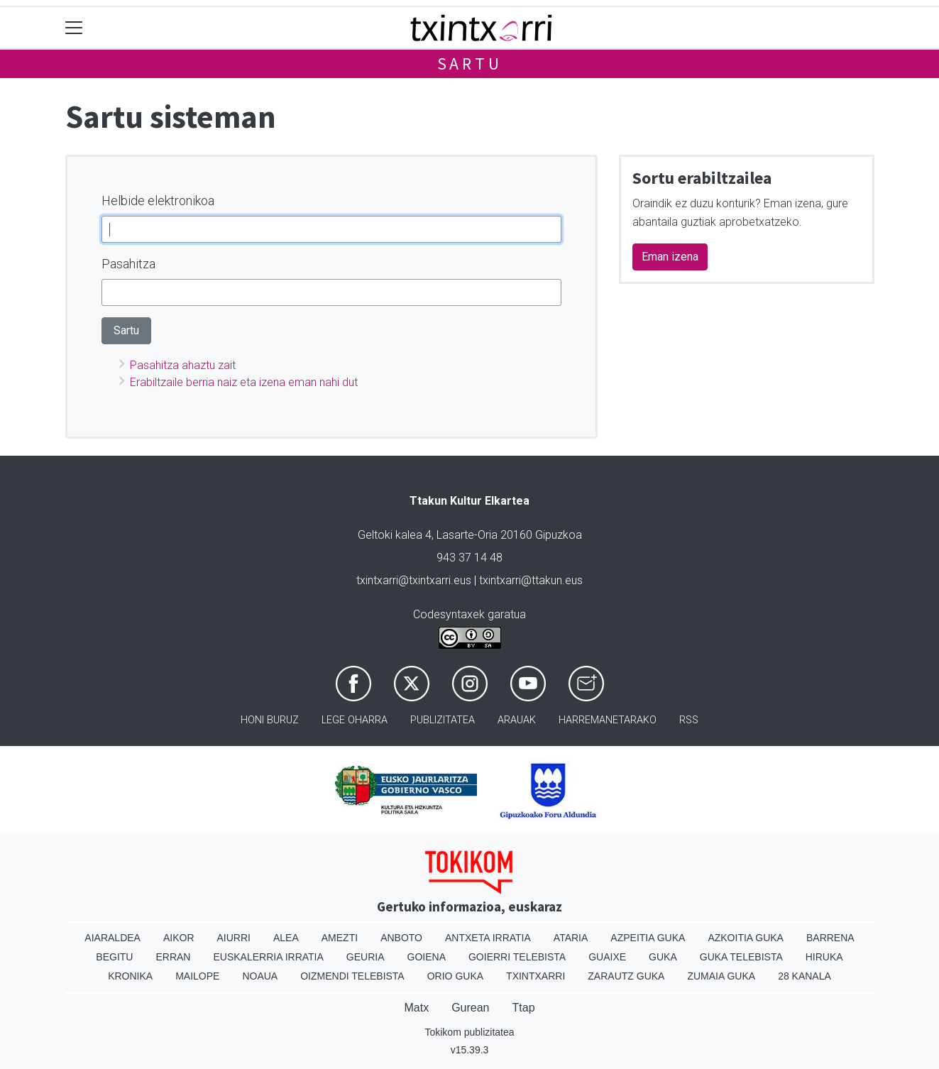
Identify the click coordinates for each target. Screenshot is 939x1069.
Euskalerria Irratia (268, 957)
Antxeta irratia (488, 937)
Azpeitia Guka (647, 937)
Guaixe (607, 957)
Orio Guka (455, 976)
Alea (286, 937)
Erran (172, 957)
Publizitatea (442, 720)
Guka (663, 957)
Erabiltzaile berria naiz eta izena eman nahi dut (244, 382)
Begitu (114, 957)
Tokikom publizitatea (469, 1032)
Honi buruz (270, 720)
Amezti (340, 937)
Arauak (517, 720)
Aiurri (234, 937)
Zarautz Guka (626, 976)
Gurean (470, 1008)
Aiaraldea (112, 937)
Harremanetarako (608, 720)
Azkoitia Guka (746, 937)
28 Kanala (804, 976)
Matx (416, 1008)
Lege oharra (355, 720)
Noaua (260, 976)
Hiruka (824, 957)
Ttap (523, 1008)
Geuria (365, 957)
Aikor (178, 937)
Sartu (470, 64)
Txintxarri (535, 976)
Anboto (401, 937)
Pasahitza (128, 263)
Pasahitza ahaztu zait (183, 365)
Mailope (197, 976)
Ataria (571, 937)
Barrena (830, 937)
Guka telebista (741, 957)
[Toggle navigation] (74, 28)
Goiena (426, 957)
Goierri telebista (517, 957)
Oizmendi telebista (352, 976)
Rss (688, 720)
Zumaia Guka (721, 976)
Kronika (130, 976)
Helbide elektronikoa (157, 200)
